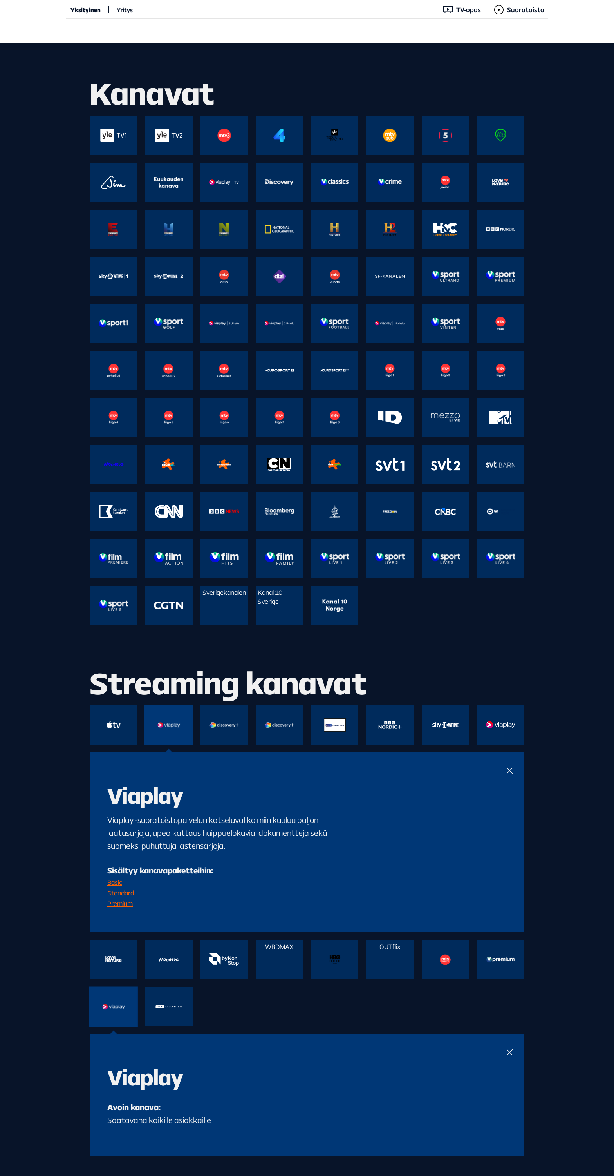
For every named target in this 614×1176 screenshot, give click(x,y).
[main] (307, 609)
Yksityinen (85, 9)
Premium (120, 903)
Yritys (125, 9)
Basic (114, 882)
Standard (120, 893)
